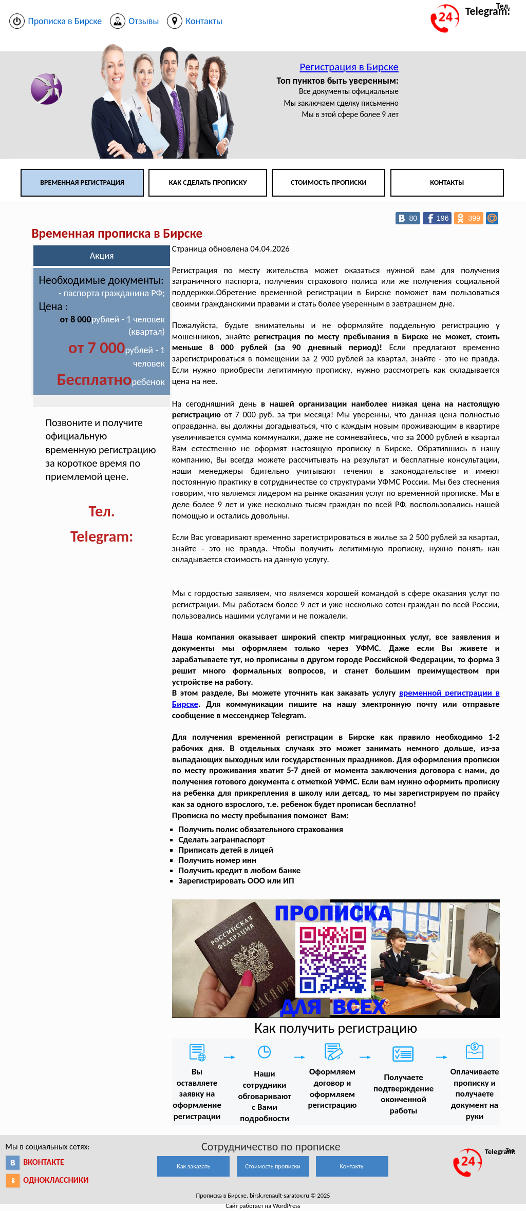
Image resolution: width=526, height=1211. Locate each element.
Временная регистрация (82, 182)
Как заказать (193, 1166)
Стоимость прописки (329, 182)
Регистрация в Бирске (349, 66)
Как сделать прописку (208, 182)
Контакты (447, 182)
